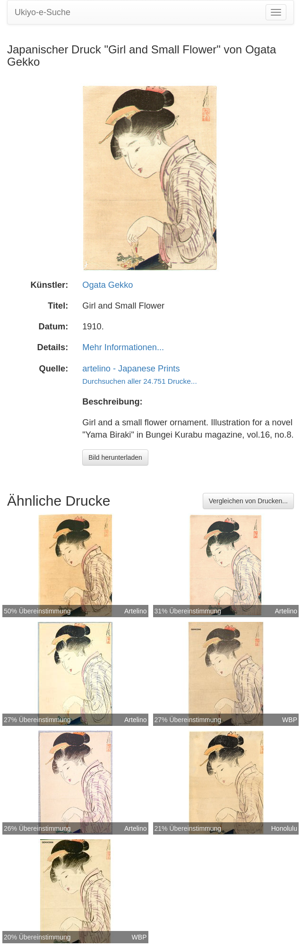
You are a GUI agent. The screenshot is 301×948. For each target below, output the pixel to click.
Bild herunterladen (115, 457)
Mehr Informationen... (123, 347)
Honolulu (284, 828)
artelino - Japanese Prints (131, 368)
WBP (289, 720)
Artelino (135, 611)
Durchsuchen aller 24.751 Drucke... (139, 381)
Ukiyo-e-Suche (42, 12)
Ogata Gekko (107, 285)
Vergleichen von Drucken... (248, 501)
